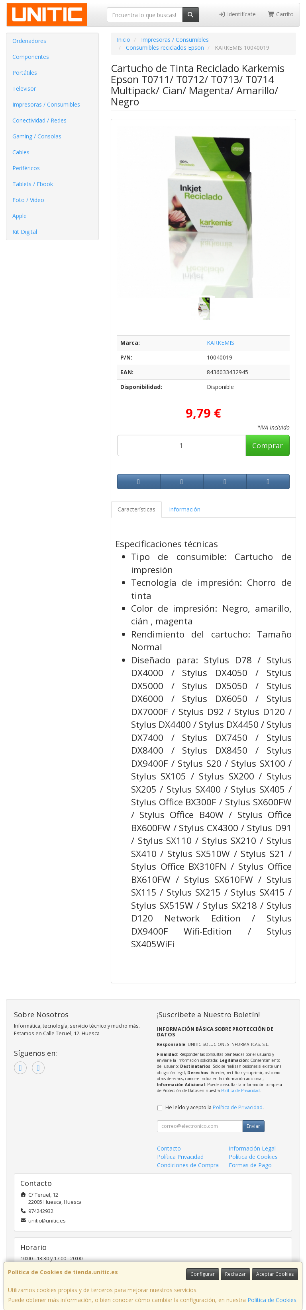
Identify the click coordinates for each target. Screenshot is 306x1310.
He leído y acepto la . (214, 1107)
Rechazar (235, 1274)
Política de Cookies (271, 1300)
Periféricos (26, 168)
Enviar (253, 1126)
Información (184, 509)
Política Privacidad (180, 1156)
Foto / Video (28, 200)
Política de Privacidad (240, 1090)
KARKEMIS (220, 342)
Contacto (169, 1148)
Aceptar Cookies (275, 1274)
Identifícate (237, 14)
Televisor (24, 88)
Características (136, 509)
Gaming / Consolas (36, 136)
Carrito (281, 14)
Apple (19, 216)
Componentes (30, 56)
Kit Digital (24, 231)
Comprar (267, 445)
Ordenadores (29, 41)
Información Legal (252, 1148)
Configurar (202, 1274)
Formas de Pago (250, 1165)
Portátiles (24, 72)
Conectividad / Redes (39, 120)
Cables (20, 152)
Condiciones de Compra (188, 1165)
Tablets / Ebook (32, 184)
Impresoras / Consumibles (46, 104)
